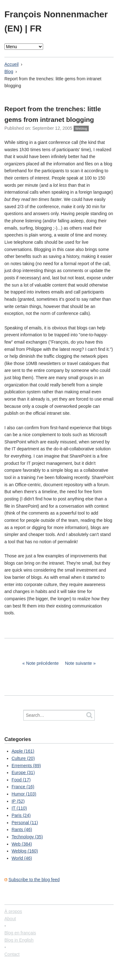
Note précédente (42, 663)
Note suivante (78, 663)
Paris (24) (21, 815)
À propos (13, 911)
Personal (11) (25, 822)
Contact (12, 954)
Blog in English (19, 940)
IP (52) (18, 801)
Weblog (81, 128)
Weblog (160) (25, 850)
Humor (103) (24, 793)
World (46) (22, 858)
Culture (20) (23, 758)
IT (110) (19, 808)
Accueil (11, 64)
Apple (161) (23, 751)
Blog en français (20, 932)
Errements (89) (26, 765)
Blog (8, 71)
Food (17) (21, 779)
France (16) (23, 786)
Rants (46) (22, 829)
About (10, 918)
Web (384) (22, 844)
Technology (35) (27, 836)
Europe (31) (23, 772)
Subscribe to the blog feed (34, 879)
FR (36, 28)
